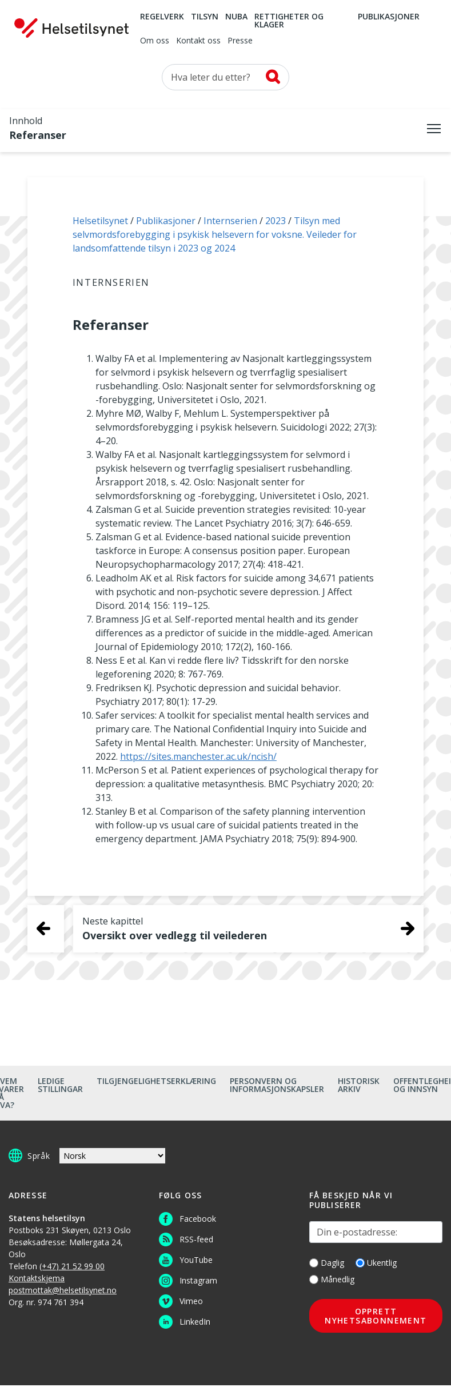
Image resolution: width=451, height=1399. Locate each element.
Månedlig (331, 1279)
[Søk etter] (225, 77)
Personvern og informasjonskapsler (277, 1084)
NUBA (236, 17)
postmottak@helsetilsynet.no (63, 1290)
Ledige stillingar (60, 1084)
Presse (240, 41)
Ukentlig (376, 1262)
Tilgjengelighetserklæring (156, 1080)
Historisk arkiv (359, 1084)
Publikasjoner (389, 17)
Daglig (326, 1262)
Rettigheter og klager (289, 21)
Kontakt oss (198, 41)
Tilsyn (204, 17)
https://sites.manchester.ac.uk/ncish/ (198, 756)
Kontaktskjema (37, 1278)
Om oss (154, 41)
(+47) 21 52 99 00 (72, 1266)
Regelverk (162, 17)
